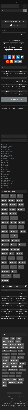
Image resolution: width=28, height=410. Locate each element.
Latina (14, 244)
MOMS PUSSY (6, 180)
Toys (15, 271)
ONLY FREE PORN (7, 173)
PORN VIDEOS (6, 178)
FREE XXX (4, 144)
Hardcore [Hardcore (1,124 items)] (6, 360)
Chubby (22, 209)
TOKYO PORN (5, 174)
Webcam (5, 280)
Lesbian (22, 244)
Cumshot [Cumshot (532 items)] (14, 350)
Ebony (22, 222)
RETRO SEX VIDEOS (7, 158)
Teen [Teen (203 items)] (5, 382)
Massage (5, 249)
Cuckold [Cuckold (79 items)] (6, 350)
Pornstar (14, 43)
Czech (14, 222)
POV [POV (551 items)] (13, 373)
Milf (12, 253)
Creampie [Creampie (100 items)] (21, 347)
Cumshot (5, 222)
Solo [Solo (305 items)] (19, 376)
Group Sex (14, 231)
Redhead (13, 262)
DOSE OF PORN (6, 146)
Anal (6, 43)
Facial (4, 227)
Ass (5, 47)
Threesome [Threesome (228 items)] (13, 382)
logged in (10, 108)
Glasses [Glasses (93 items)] (22, 354)
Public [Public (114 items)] (19, 373)
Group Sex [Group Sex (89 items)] (6, 357)
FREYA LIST (5, 148)
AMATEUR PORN (6, 151)
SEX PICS (4, 164)
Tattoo (14, 267)
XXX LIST (4, 176)
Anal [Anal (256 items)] (13, 338)
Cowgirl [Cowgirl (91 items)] (13, 347)
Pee (4, 258)
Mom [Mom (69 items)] (5, 369)
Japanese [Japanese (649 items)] (15, 363)
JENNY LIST (5, 162)
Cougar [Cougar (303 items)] (6, 347)
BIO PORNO (5, 160)
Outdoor (20, 253)
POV (20, 258)
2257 (15, 396)
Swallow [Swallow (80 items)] (14, 379)
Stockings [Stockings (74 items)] (6, 379)
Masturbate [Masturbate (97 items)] (6, 366)
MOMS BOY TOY (6, 183)
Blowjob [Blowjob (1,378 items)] (6, 344)
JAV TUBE (4, 169)
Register (21, 2)
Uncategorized (6, 275)
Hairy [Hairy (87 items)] (14, 357)
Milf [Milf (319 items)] (21, 366)
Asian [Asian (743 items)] (19, 338)
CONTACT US (8, 396)
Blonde (13, 47)
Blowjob (13, 204)
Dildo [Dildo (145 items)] (21, 350)
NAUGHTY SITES (6, 155)
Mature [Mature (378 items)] (15, 366)
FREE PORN (5, 185)
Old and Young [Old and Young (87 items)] (13, 369)
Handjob (5, 235)
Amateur (5, 195)
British (21, 204)
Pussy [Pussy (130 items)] (5, 376)
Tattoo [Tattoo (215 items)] (21, 379)
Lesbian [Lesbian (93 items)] (23, 363)
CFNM (13, 209)
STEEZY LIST (5, 171)
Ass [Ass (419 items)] (5, 341)
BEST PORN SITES (7, 187)
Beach (12, 200)
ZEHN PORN (5, 166)
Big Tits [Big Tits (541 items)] (11, 341)
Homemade (6, 240)
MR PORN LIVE (6, 153)
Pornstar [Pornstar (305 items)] (6, 373)
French (21, 47)
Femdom (13, 227)
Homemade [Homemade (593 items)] (15, 360)
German (5, 231)
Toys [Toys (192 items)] (20, 382)
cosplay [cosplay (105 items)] (21, 344)
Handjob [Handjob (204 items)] (21, 357)
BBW (4, 200)
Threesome (6, 271)
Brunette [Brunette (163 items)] (14, 344)
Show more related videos (14, 99)
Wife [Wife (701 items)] (5, 385)
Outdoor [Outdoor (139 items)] (23, 369)
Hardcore (9, 50)
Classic (5, 213)
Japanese (5, 244)
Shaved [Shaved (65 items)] (12, 376)
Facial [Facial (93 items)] (14, 354)
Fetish (21, 227)
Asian (20, 195)
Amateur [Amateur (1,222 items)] (6, 338)
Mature (5, 253)
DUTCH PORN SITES (7, 182)
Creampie (5, 218)
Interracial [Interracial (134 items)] (6, 363)
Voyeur (17, 275)
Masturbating (16, 249)
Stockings (5, 267)
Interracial (16, 240)
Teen (22, 267)
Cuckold (15, 218)
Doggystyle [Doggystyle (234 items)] (6, 354)
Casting (5, 209)
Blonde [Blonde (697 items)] (18, 341)
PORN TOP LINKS (6, 157)
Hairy (23, 231)
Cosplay (14, 213)
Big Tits (20, 200)
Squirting (22, 262)
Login (16, 2)
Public (4, 262)
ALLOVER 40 (5, 149)
